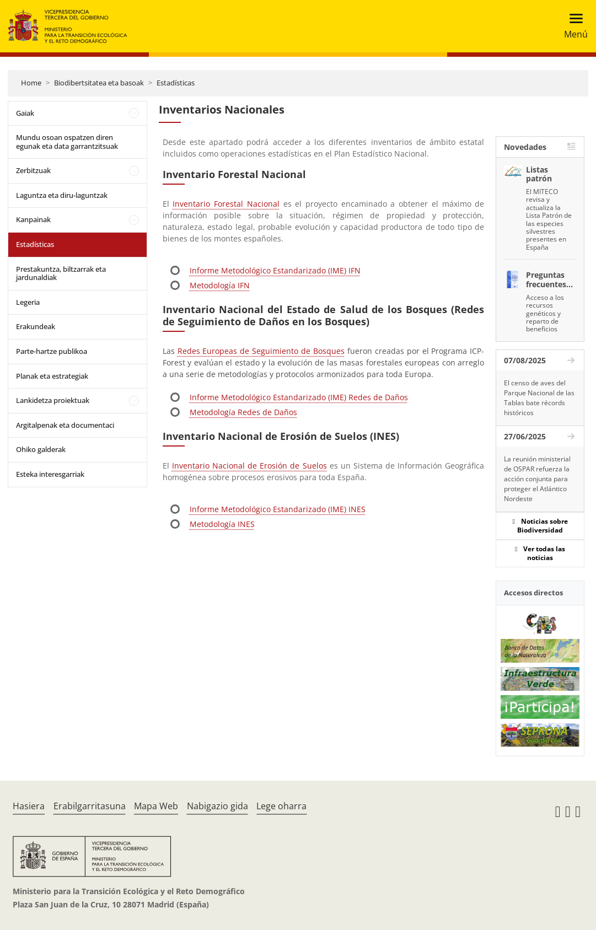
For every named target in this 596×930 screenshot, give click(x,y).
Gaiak (25, 113)
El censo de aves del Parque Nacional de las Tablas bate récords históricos (539, 397)
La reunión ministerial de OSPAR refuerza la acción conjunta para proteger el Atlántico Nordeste (537, 478)
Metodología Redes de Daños (243, 412)
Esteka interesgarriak (50, 474)
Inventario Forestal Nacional (226, 203)
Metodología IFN (220, 285)
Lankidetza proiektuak (52, 400)
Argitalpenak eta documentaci (65, 425)
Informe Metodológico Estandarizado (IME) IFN (275, 270)
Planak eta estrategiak (52, 376)
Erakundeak (35, 326)
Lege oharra (281, 806)
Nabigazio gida (217, 806)
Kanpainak (33, 219)
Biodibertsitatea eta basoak (99, 83)
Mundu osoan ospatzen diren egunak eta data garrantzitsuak (67, 141)
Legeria (28, 302)
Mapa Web (156, 806)
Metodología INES (222, 524)
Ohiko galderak (41, 449)
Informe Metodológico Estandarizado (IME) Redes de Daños (299, 397)
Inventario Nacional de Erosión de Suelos (249, 465)
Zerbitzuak (33, 170)
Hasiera (29, 806)
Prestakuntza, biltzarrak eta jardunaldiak (61, 273)
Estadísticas (176, 83)
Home (31, 83)
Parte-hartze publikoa (51, 351)
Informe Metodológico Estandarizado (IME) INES (278, 509)
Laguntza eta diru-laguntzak (62, 195)
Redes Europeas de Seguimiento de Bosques (261, 351)
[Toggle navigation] (572, 26)
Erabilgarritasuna (89, 806)
